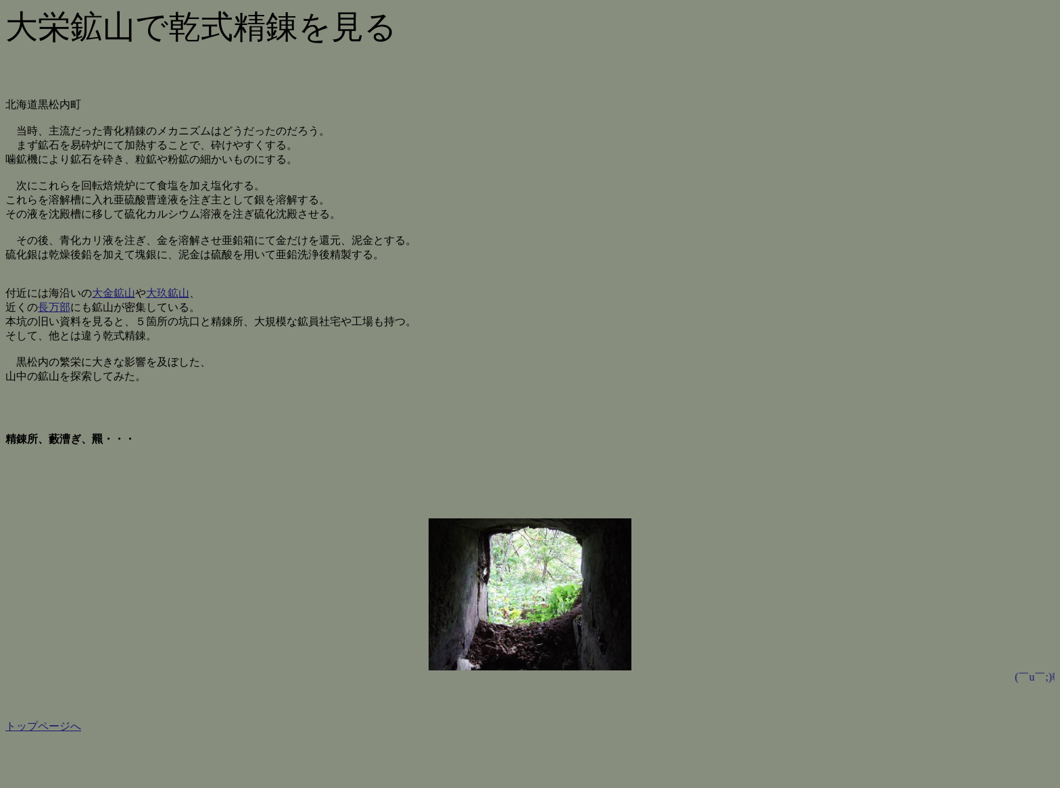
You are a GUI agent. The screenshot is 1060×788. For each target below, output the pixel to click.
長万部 (54, 307)
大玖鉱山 (167, 293)
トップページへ (43, 726)
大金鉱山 (113, 293)
